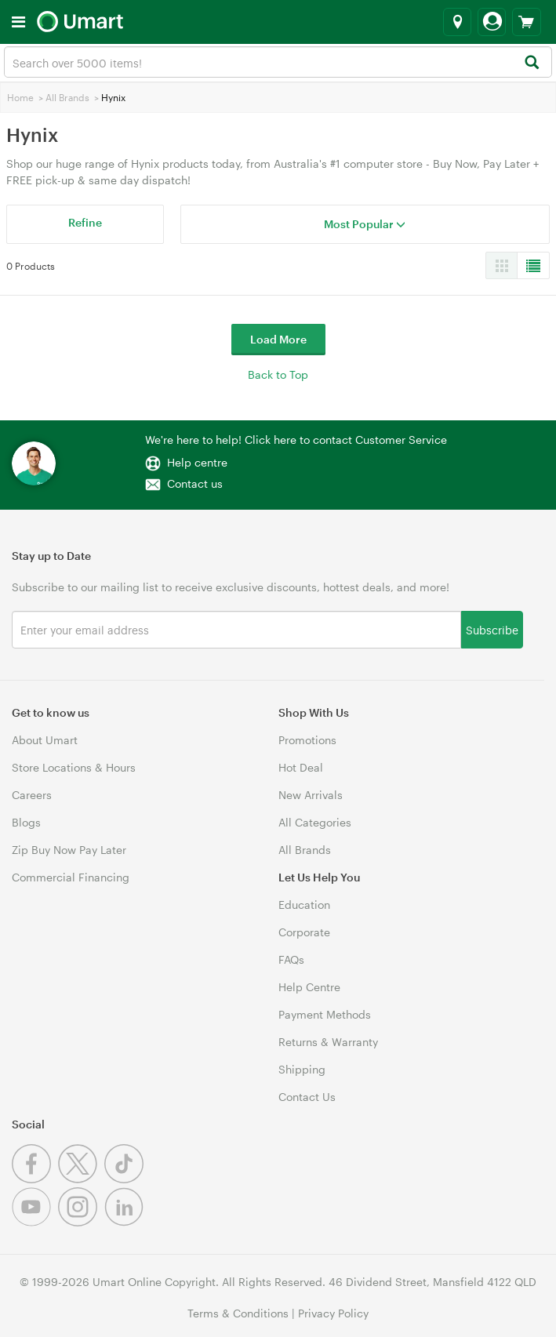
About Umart (45, 740)
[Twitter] (81, 1179)
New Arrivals (310, 794)
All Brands (67, 97)
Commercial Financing (70, 877)
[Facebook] (35, 1179)
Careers (32, 794)
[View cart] (526, 22)
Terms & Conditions (238, 1313)
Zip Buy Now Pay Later (69, 849)
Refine (85, 222)
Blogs (26, 822)
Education (304, 904)
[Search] (531, 63)
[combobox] (278, 62)
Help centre (197, 462)
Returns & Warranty (328, 1041)
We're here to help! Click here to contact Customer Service (296, 439)
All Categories (314, 822)
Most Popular (364, 224)
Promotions (307, 740)
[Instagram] (81, 1222)
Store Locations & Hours (74, 767)
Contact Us (307, 1096)
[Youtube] (35, 1222)
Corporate (304, 932)
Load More (278, 339)
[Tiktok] (125, 1179)
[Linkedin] (125, 1222)
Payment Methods (324, 1014)
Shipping (301, 1069)
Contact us (195, 483)
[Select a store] (457, 22)
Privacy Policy (333, 1313)
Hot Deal (300, 767)
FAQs (291, 959)
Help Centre (309, 987)
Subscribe (492, 629)
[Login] (492, 22)
